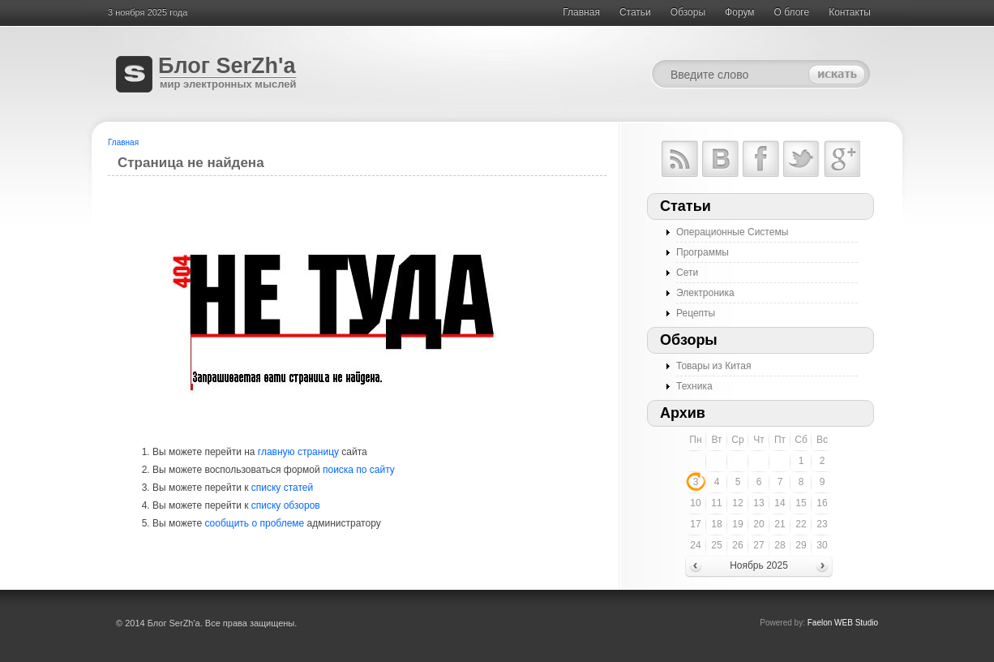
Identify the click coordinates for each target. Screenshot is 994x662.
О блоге (792, 12)
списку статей (282, 487)
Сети (687, 272)
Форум (739, 12)
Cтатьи (635, 12)
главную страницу (298, 452)
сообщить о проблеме (254, 523)
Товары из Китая (713, 366)
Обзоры (688, 12)
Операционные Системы (732, 232)
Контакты (850, 12)
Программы (702, 252)
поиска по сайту (359, 469)
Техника (694, 386)
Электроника (705, 293)
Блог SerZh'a (226, 66)
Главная (581, 12)
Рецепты (695, 313)
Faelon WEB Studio (843, 622)
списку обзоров (285, 505)
